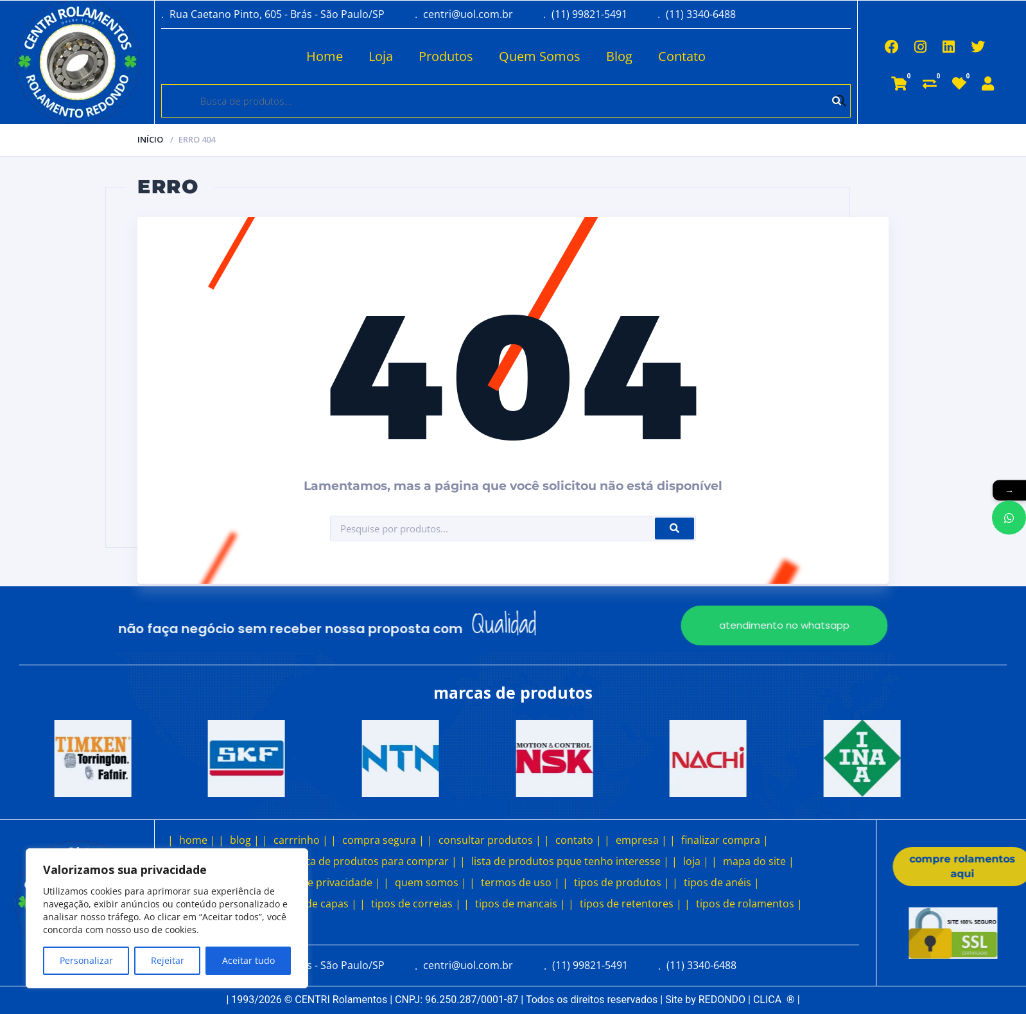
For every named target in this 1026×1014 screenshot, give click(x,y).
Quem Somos (500, 56)
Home (285, 56)
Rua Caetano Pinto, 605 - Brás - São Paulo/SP (277, 14)
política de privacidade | (322, 882)
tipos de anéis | (722, 882)
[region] (167, 918)
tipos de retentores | (631, 903)
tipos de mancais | (520, 903)
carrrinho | (301, 840)
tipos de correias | (416, 903)
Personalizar (86, 960)
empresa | (641, 840)
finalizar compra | (725, 840)
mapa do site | (758, 861)
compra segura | (383, 840)
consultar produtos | (490, 840)
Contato (642, 56)
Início (150, 139)
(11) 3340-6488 (701, 14)
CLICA (774, 999)
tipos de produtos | (622, 882)
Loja (341, 56)
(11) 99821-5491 (589, 14)
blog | (244, 840)
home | (197, 840)
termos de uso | (520, 882)
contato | (578, 840)
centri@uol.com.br (468, 14)
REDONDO (722, 999)
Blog (580, 56)
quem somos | (431, 882)
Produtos (406, 56)
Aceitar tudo (248, 960)
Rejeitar (167, 960)
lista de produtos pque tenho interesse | (570, 861)
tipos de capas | (318, 903)
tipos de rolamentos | (749, 903)
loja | (696, 861)
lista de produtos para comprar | (376, 861)
